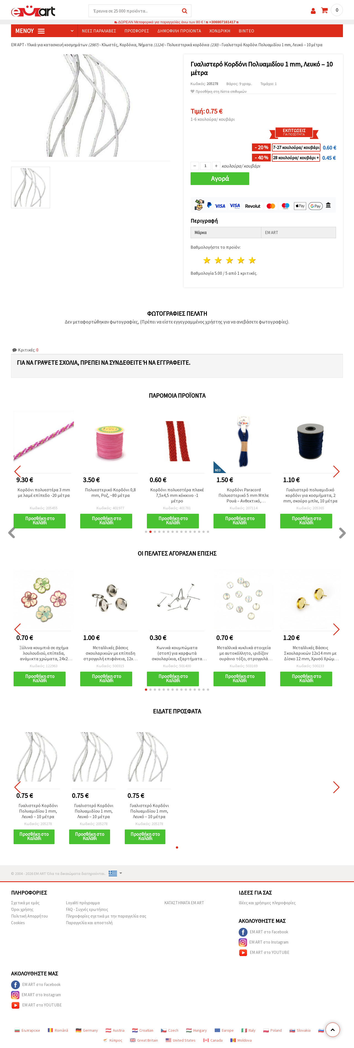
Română (58, 1030)
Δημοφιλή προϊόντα (179, 31)
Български (27, 1030)
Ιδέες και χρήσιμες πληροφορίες (267, 902)
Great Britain (144, 1040)
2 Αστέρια (218, 260)
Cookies (18, 922)
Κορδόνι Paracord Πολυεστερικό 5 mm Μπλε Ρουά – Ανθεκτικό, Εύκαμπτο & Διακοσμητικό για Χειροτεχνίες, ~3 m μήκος (244, 495)
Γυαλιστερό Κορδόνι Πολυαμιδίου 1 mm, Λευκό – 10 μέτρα (38, 811)
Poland (272, 1030)
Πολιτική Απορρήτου (29, 916)
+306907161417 (222, 22)
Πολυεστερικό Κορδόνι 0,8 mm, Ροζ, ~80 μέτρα (110, 492)
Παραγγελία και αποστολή (89, 922)
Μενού (30, 31)
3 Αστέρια (230, 260)
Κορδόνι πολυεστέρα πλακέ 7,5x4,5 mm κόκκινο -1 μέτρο (177, 495)
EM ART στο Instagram (263, 942)
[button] (146, 532)
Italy (248, 1030)
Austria (115, 1030)
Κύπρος (112, 1040)
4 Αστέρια (241, 260)
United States (181, 1040)
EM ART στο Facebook (263, 932)
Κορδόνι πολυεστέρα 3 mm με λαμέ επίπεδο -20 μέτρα (43, 492)
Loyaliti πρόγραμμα (83, 902)
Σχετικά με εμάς (25, 902)
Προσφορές (136, 31)
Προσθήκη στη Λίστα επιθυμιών (219, 91)
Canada (213, 1040)
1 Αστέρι (207, 260)
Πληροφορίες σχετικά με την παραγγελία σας (106, 916)
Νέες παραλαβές (99, 31)
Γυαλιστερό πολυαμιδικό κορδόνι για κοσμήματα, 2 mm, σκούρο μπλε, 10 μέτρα (310, 495)
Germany (87, 1030)
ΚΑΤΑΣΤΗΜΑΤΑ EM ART (184, 902)
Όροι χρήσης (22, 909)
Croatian (142, 1030)
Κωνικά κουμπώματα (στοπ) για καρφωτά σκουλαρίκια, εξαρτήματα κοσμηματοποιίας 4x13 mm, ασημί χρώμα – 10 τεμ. (177, 653)
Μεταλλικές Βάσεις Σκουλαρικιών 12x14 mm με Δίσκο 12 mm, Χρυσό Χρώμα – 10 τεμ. (310, 653)
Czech (169, 1030)
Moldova (241, 1040)
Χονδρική (219, 31)
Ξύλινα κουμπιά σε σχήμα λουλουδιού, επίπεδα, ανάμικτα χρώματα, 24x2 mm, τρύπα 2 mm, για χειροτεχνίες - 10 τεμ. (43, 653)
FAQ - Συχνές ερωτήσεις (87, 909)
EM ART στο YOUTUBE (264, 952)
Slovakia (300, 1030)
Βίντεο (246, 31)
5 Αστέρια (252, 260)
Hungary (196, 1030)
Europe (224, 1030)
